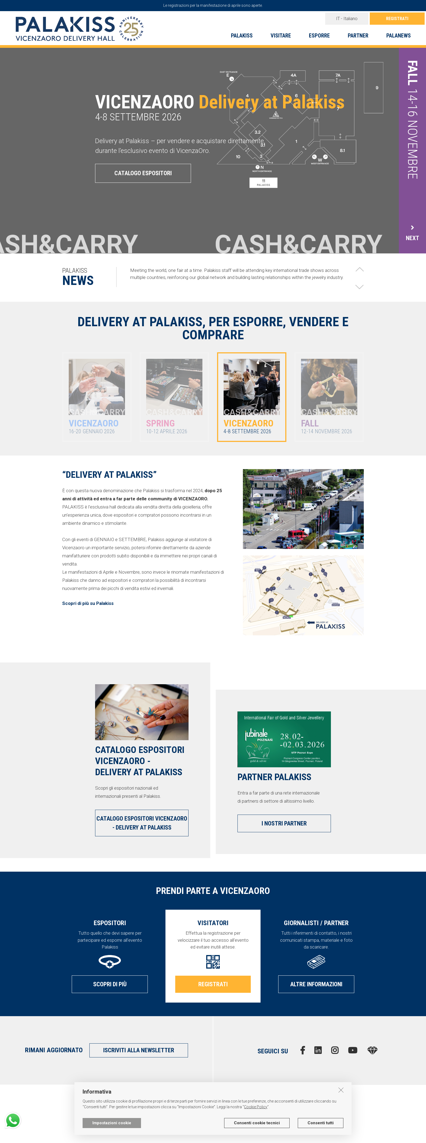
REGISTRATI (397, 18)
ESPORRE (319, 35)
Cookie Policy (255, 1107)
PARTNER (358, 35)
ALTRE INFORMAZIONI (316, 984)
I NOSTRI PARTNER (284, 823)
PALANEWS (398, 35)
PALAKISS (242, 35)
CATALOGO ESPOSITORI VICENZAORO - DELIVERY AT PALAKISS (141, 823)
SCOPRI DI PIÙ (110, 984)
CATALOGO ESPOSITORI (143, 173)
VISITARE (281, 35)
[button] (359, 269)
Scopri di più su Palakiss (88, 603)
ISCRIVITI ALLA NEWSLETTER (138, 1050)
